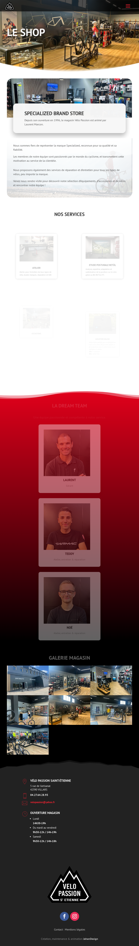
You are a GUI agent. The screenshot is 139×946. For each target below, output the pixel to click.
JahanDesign (90, 938)
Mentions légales (75, 929)
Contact (58, 929)
